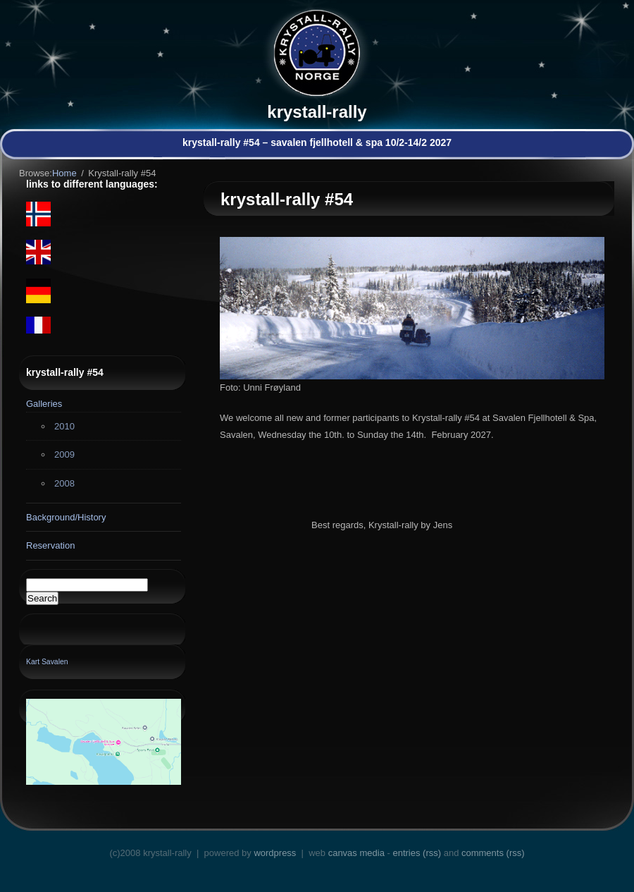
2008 (64, 483)
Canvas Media (356, 853)
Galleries (44, 403)
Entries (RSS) (416, 853)
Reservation (50, 545)
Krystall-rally (316, 111)
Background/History (66, 517)
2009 (64, 454)
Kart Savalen (47, 662)
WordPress (275, 853)
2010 (64, 426)
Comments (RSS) (493, 853)
